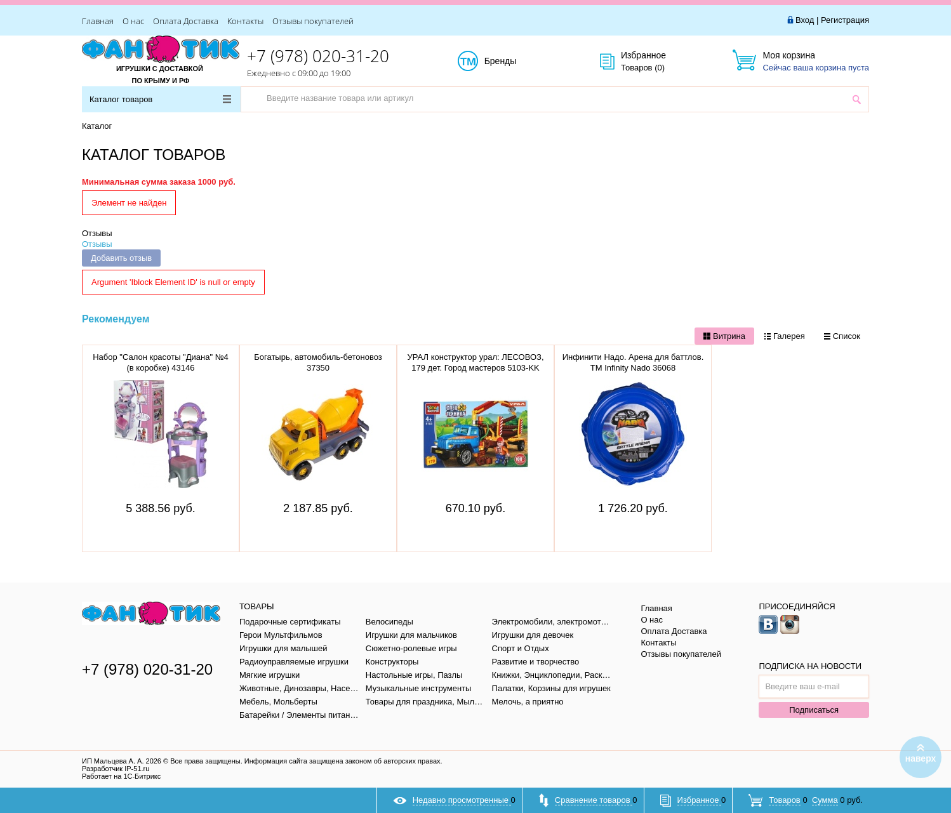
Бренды (514, 61)
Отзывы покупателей (313, 21)
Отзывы (97, 233)
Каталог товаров (160, 99)
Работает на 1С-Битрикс (121, 776)
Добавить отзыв (121, 258)
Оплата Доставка (185, 21)
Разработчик (115, 768)
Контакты (245, 21)
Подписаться (814, 710)
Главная (98, 21)
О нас (133, 21)
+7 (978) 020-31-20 (318, 55)
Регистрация (845, 20)
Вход (804, 20)
